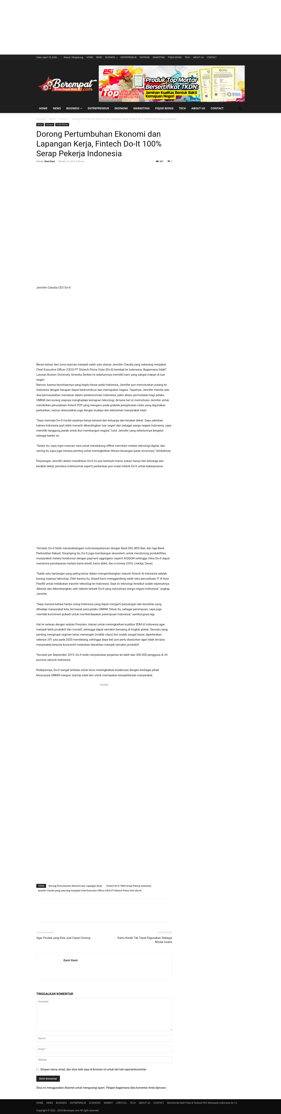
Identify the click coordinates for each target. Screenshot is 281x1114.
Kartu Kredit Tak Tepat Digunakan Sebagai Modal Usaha (145, 940)
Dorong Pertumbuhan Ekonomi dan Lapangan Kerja (75, 885)
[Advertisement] (140, 27)
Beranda (40, 119)
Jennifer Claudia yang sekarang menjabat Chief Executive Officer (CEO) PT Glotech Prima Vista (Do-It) (90, 890)
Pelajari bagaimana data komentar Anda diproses (136, 1087)
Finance (64, 119)
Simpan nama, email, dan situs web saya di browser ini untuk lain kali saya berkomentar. (93, 1069)
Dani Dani (49, 161)
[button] (240, 108)
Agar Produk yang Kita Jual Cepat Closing (63, 938)
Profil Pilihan (62, 124)
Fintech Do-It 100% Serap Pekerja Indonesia (128, 885)
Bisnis (52, 119)
